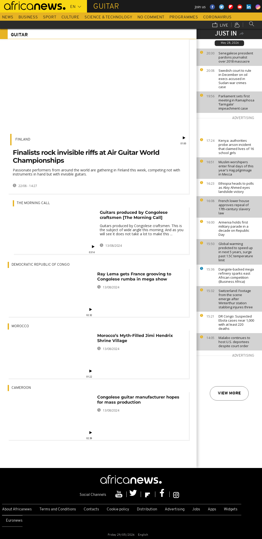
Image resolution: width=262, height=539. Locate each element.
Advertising (174, 509)
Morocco (20, 326)
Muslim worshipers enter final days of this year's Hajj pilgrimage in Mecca (236, 168)
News (7, 17)
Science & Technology (108, 17)
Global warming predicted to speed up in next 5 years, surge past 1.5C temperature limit (236, 252)
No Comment (150, 17)
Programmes (183, 17)
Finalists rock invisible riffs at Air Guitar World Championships (86, 156)
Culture (70, 17)
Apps (212, 509)
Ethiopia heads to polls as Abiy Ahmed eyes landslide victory (236, 187)
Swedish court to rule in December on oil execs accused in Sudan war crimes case (235, 78)
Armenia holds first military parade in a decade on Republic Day (234, 228)
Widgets (230, 509)
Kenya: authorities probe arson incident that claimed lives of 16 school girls (236, 146)
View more (229, 393)
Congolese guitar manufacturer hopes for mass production (138, 400)
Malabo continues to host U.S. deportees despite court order (234, 342)
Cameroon (21, 388)
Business (28, 17)
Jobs (196, 509)
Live (220, 25)
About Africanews (17, 509)
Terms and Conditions (57, 509)
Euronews (14, 521)
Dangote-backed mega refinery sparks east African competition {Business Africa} (236, 275)
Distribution (147, 509)
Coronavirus (217, 17)
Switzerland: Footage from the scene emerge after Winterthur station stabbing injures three (236, 299)
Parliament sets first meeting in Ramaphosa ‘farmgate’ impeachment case (236, 102)
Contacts (91, 509)
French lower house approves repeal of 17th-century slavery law (234, 207)
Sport (49, 17)
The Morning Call (33, 203)
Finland (22, 140)
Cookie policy (118, 509)
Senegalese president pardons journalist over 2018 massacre (236, 57)
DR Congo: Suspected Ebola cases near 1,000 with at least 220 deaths (236, 322)
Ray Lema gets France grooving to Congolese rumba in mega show (134, 277)
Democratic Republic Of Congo (41, 265)
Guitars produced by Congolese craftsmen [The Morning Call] (134, 215)
